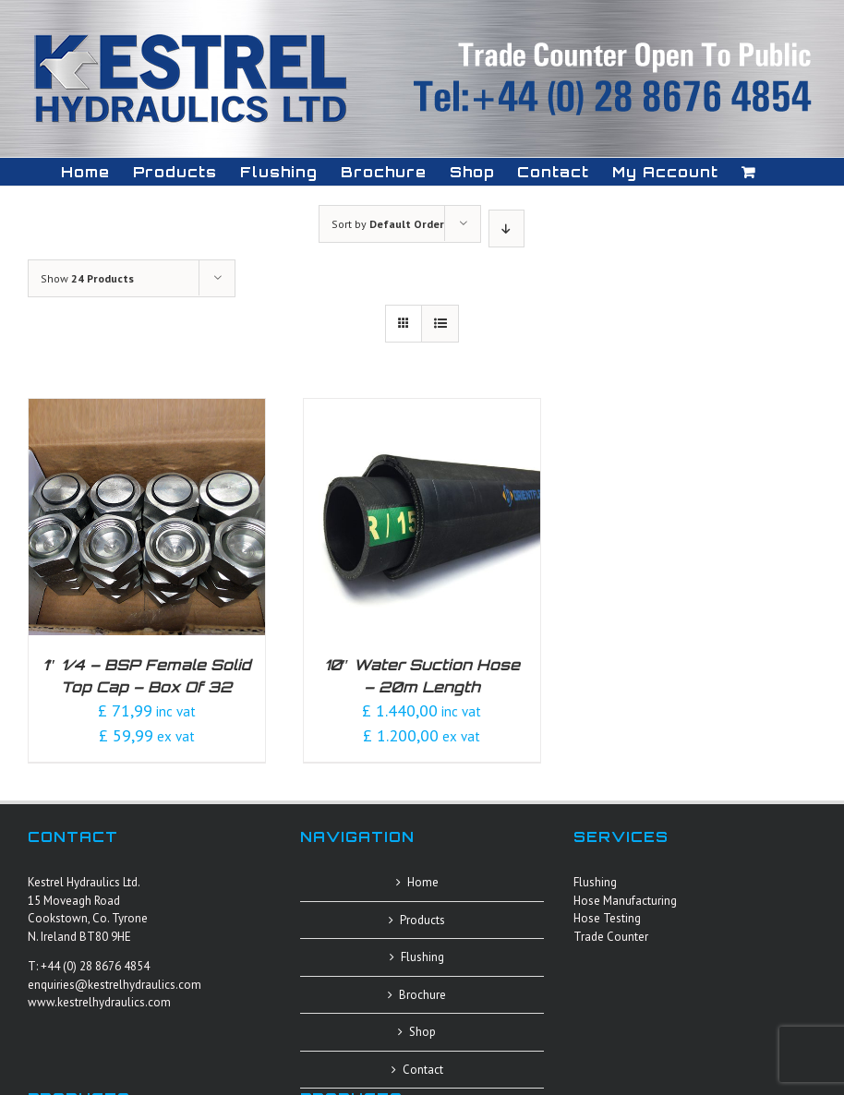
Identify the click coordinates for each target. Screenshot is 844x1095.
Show (87, 278)
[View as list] (440, 324)
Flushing (422, 957)
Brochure (422, 995)
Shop (422, 1032)
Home (423, 882)
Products (422, 920)
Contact (423, 1069)
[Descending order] (506, 228)
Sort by (388, 224)
